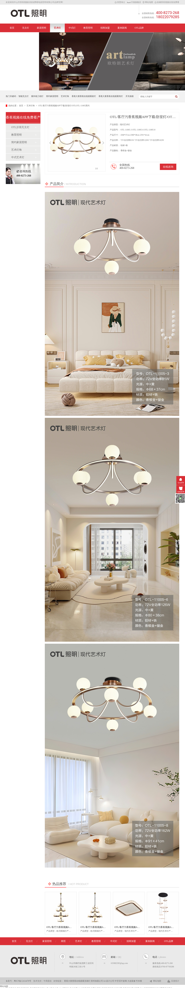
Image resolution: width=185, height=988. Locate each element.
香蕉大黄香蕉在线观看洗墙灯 (77, 981)
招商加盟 (105, 28)
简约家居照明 (52, 96)
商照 (63, 941)
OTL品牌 (139, 28)
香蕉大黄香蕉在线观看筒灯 (111, 96)
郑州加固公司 (97, 981)
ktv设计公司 (109, 981)
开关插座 (130, 96)
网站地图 (148, 2)
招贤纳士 (120, 2)
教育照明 (88, 28)
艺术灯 (57, 28)
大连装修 (131, 981)
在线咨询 (168, 166)
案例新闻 (122, 28)
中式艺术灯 (17, 157)
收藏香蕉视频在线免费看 (167, 2)
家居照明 (41, 28)
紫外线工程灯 (37, 96)
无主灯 (25, 28)
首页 (12, 28)
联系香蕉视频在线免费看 (22, 36)
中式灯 (72, 28)
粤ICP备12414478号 (22, 981)
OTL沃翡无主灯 (20, 127)
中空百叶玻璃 (121, 981)
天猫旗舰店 (134, 2)
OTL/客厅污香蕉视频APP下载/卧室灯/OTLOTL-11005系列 (63, 106)
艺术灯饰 (65, 96)
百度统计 (173, 981)
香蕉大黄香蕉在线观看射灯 (84, 96)
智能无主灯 (23, 96)
